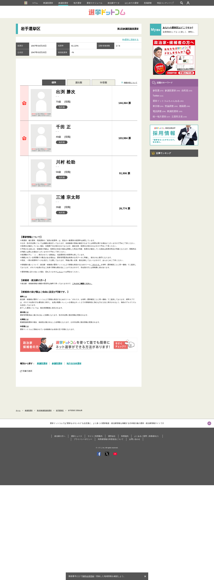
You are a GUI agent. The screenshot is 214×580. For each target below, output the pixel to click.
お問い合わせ (134, 439)
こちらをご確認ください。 (82, 284)
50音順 (103, 82)
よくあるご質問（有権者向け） (147, 436)
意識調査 (148, 3)
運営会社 (111, 436)
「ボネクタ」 (96, 265)
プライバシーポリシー (83, 439)
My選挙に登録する (130, 39)
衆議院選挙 (48, 3)
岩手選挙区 (60, 410)
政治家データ (113, 3)
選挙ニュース (76, 436)
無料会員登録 (88, 576)
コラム (35, 3)
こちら (59, 272)
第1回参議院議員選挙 (128, 29)
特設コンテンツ (165, 3)
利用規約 (124, 436)
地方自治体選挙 (74, 363)
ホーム (18, 410)
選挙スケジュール (94, 3)
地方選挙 (77, 3)
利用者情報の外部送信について (110, 439)
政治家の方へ (59, 436)
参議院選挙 (63, 3)
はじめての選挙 (132, 3)
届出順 (78, 82)
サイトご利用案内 (95, 436)
